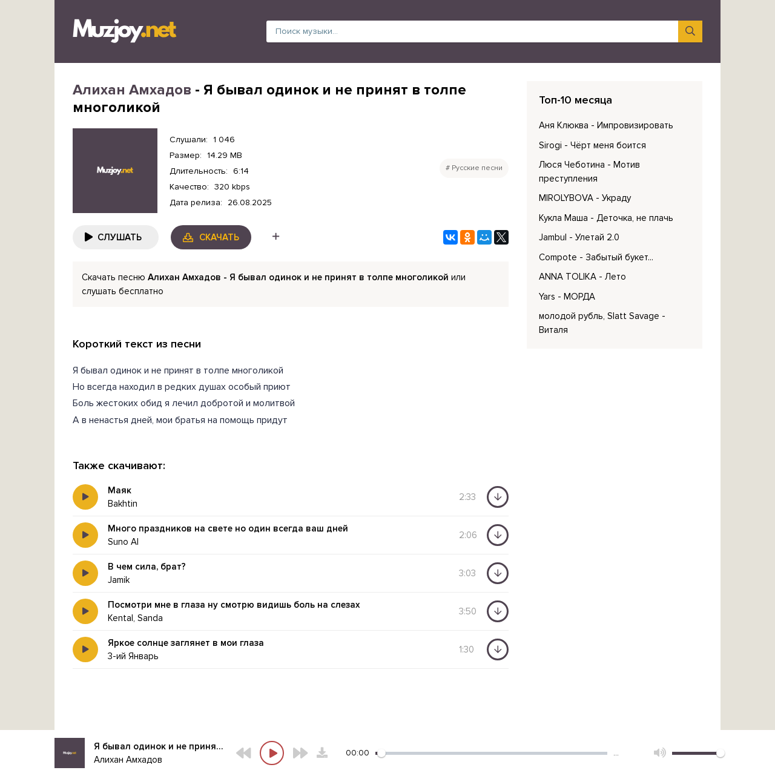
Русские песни (477, 168)
